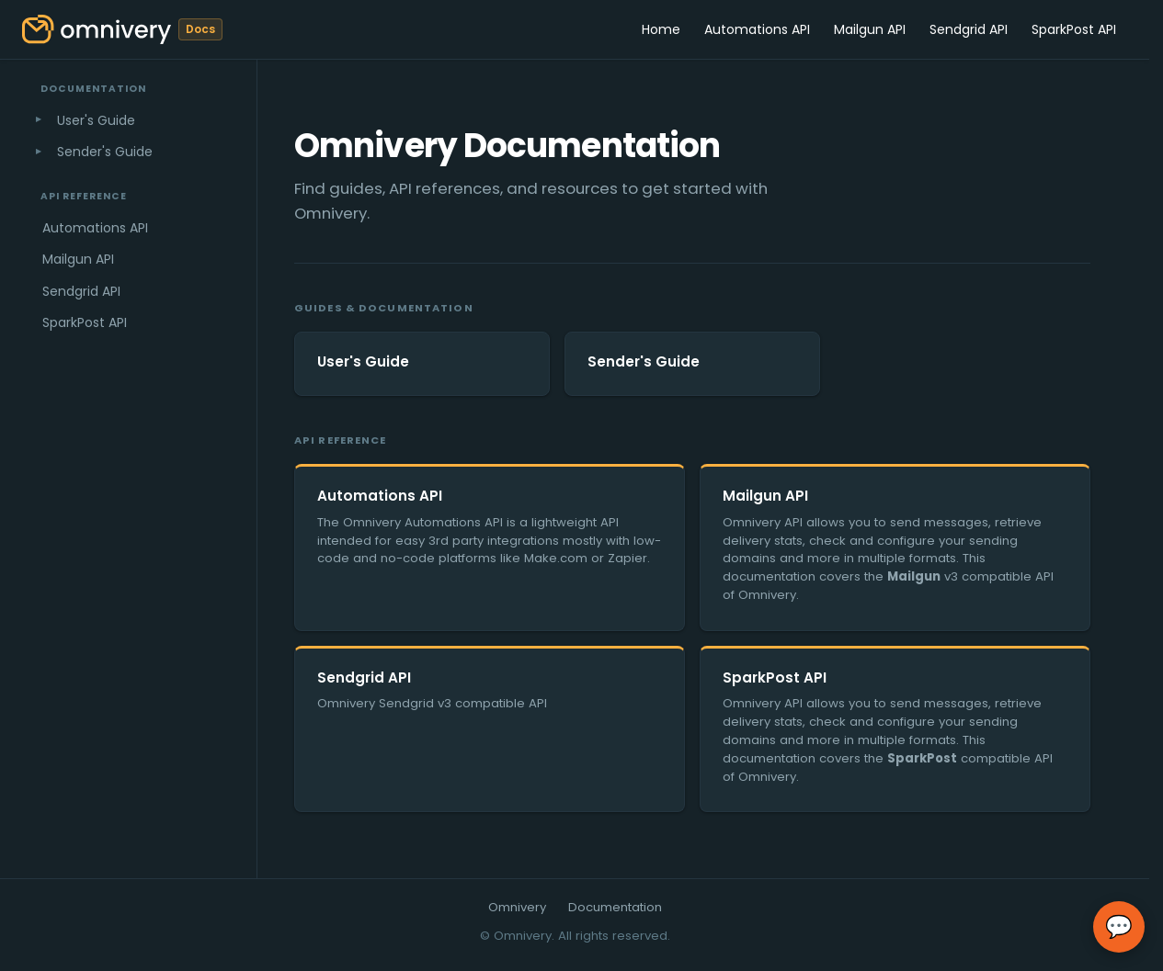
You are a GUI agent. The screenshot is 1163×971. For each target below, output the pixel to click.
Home (661, 29)
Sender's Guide (105, 151)
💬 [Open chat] (1119, 927)
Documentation (615, 907)
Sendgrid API (968, 29)
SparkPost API (1074, 29)
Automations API (757, 29)
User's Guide (96, 120)
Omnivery (517, 907)
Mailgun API (870, 29)
